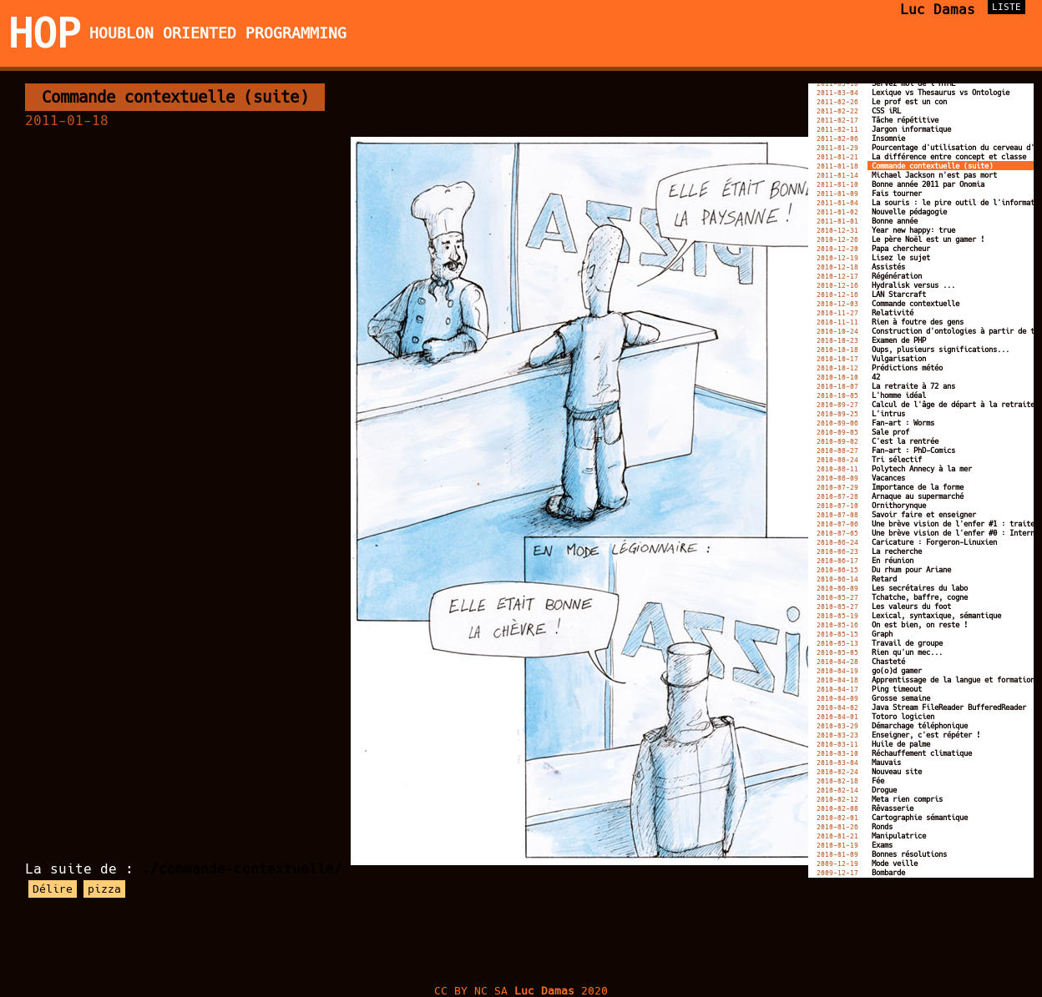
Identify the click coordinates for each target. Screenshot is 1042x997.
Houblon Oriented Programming (217, 33)
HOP (44, 33)
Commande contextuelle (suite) (175, 97)
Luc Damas (937, 10)
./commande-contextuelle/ (242, 869)
